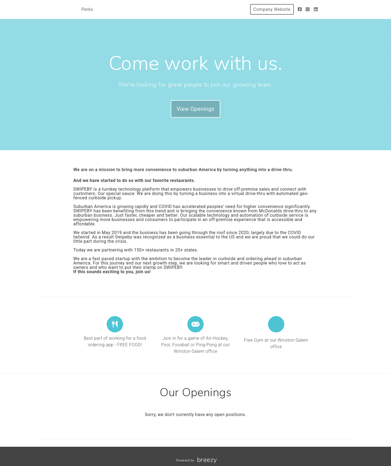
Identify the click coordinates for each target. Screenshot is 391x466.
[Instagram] (308, 9)
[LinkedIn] (316, 9)
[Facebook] (300, 9)
